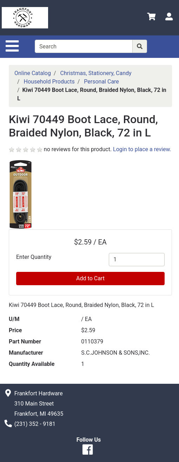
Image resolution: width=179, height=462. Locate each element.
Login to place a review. (142, 149)
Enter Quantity (33, 257)
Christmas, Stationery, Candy (96, 73)
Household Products (49, 81)
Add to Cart (90, 278)
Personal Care (101, 81)
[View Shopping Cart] (151, 17)
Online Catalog (32, 73)
